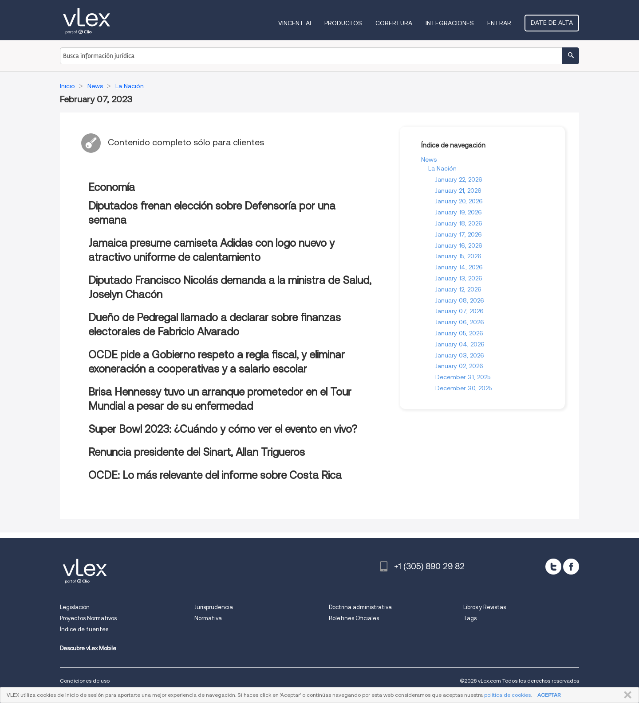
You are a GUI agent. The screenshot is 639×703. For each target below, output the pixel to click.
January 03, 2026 (459, 355)
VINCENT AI (294, 23)
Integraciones (450, 23)
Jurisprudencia (213, 607)
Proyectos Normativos (88, 618)
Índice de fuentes (84, 629)
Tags (470, 618)
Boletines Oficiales (354, 618)
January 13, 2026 (458, 278)
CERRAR (626, 695)
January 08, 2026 (459, 300)
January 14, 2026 (459, 267)
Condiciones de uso (85, 681)
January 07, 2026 (459, 311)
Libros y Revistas (484, 607)
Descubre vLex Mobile (88, 648)
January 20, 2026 (459, 201)
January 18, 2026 (458, 223)
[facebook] (571, 567)
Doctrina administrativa (360, 607)
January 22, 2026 (458, 179)
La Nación (442, 168)
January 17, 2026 (458, 234)
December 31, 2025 (462, 377)
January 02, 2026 (459, 365)
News (429, 159)
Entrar (499, 23)
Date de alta (552, 22)
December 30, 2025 (463, 388)
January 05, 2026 (459, 333)
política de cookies (507, 695)
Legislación (75, 607)
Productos (343, 23)
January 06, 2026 (459, 322)
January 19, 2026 (458, 212)
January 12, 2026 (458, 289)
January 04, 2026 (460, 344)
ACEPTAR (548, 695)
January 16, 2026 (458, 245)
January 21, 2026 (458, 190)
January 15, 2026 (458, 256)
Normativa (208, 618)
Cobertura (393, 23)
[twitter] (553, 567)
